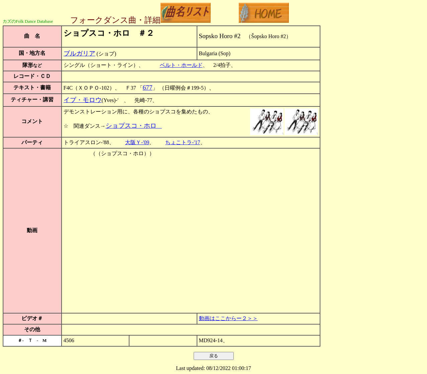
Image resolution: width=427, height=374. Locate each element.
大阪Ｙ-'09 (137, 142)
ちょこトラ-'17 (182, 142)
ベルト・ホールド (181, 65)
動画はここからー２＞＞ (228, 318)
